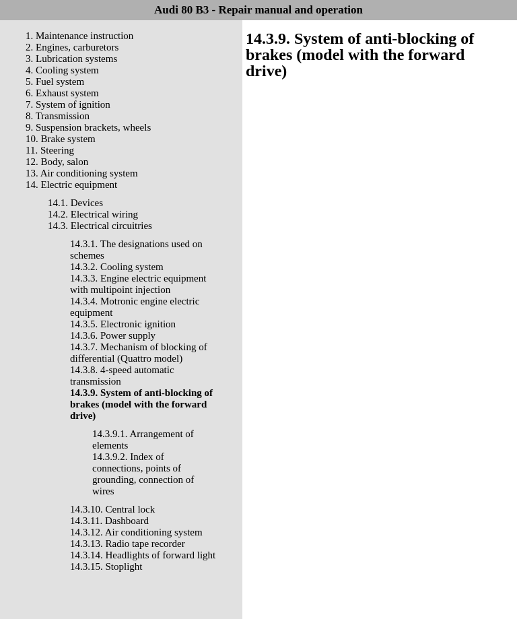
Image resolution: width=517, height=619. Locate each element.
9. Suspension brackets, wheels (88, 127)
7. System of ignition (68, 104)
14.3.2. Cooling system (117, 266)
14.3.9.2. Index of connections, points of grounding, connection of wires (143, 473)
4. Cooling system (62, 70)
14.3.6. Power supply (113, 335)
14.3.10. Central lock (112, 509)
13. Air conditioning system (82, 173)
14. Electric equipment (71, 184)
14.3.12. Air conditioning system (136, 532)
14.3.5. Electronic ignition (123, 324)
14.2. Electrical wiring (93, 214)
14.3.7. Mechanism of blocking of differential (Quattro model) (138, 352)
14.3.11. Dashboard (109, 520)
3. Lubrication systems (71, 58)
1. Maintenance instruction (79, 35)
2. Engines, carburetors (72, 47)
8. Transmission (58, 115)
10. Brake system (61, 138)
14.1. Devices (75, 202)
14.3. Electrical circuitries (100, 225)
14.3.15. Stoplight (106, 566)
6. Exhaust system (62, 93)
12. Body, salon (57, 161)
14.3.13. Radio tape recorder (127, 543)
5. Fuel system (55, 81)
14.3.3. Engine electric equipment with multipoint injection (138, 284)
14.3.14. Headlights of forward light (142, 555)
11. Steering (50, 150)
